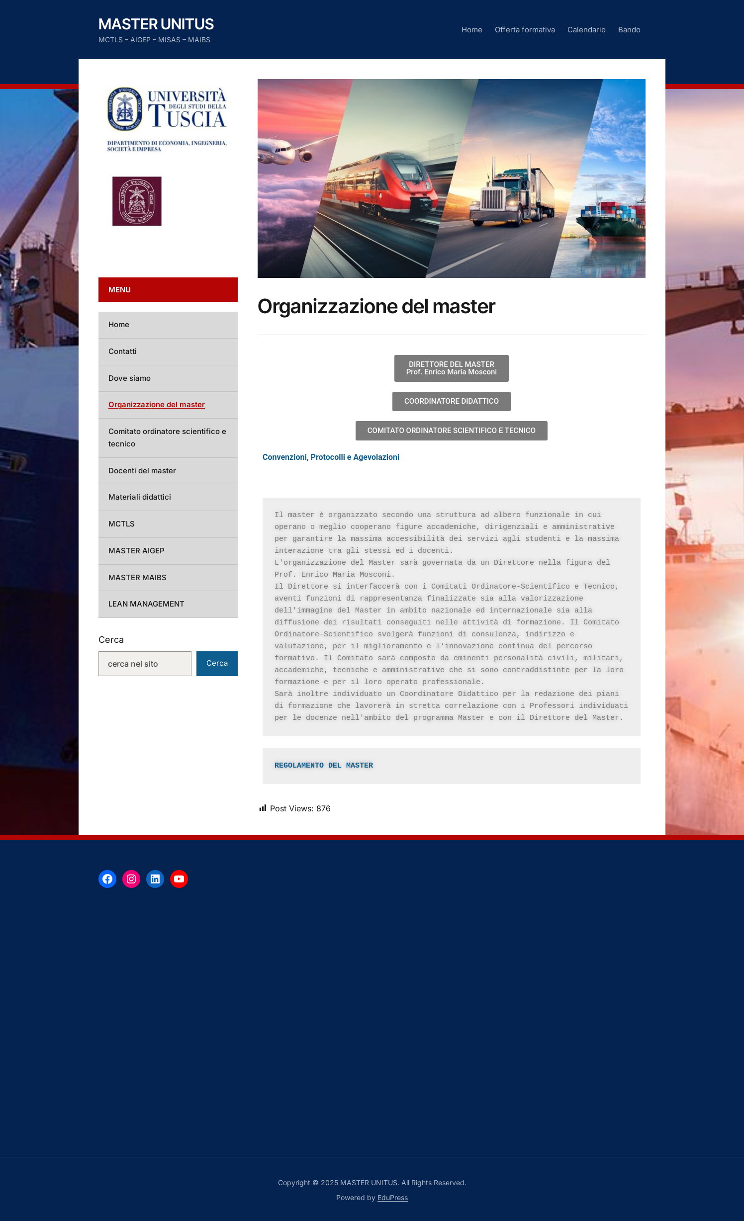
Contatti (122, 351)
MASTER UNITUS (156, 24)
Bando (629, 29)
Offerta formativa (525, 29)
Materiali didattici (139, 497)
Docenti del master (142, 470)
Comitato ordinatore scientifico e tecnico (167, 437)
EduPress (392, 1197)
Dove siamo (129, 378)
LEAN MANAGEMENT (146, 604)
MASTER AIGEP (136, 550)
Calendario (586, 29)
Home (472, 29)
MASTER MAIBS (137, 577)
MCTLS (121, 523)
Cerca (111, 639)
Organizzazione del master (156, 404)
